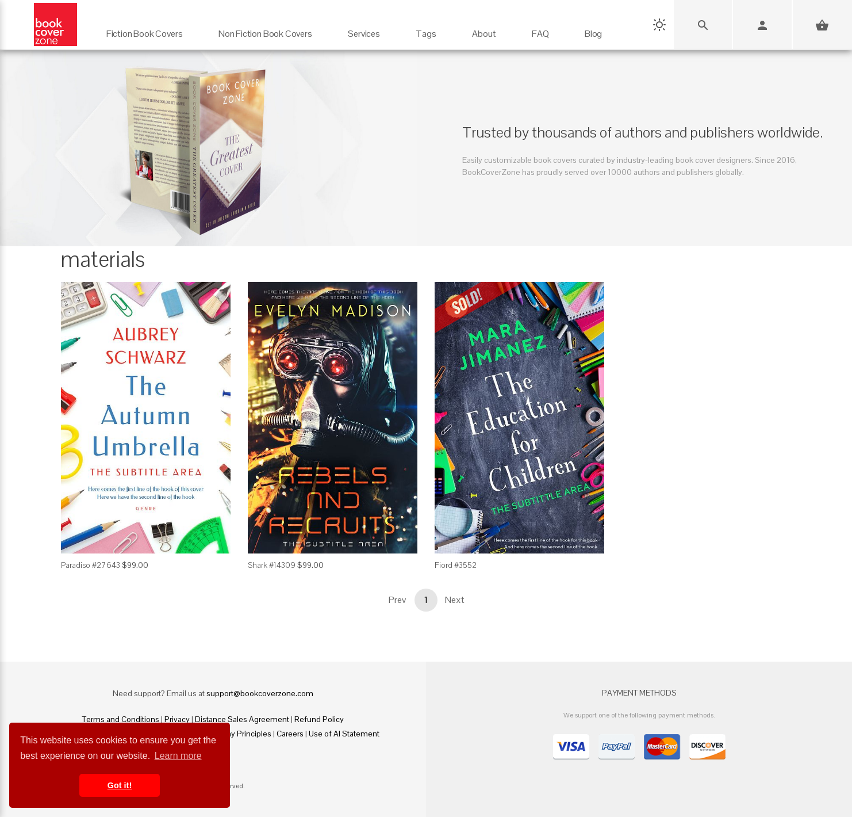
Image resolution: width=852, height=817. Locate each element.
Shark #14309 (271, 565)
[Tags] (426, 28)
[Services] (364, 28)
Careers (290, 733)
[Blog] (593, 28)
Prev (397, 600)
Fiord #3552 (456, 565)
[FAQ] (540, 28)
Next (455, 600)
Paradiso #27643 (90, 565)
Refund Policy (319, 719)
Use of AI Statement (344, 733)
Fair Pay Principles (239, 733)
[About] (484, 28)
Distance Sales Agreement (242, 719)
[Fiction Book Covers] (145, 28)
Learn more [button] (178, 756)
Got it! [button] (120, 785)
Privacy (177, 719)
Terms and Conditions (120, 719)
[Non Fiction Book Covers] (265, 28)
